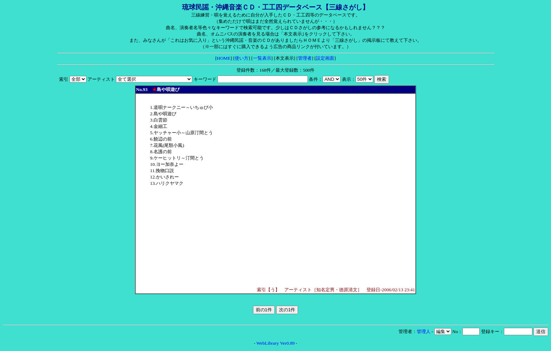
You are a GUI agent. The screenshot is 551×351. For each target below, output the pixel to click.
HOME (224, 58)
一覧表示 (262, 58)
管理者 (305, 58)
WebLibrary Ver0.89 (276, 343)
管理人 (423, 331)
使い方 (241, 58)
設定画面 (325, 58)
